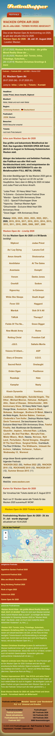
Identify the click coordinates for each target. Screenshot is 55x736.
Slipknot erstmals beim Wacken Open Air (18, 661)
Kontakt (42, 85)
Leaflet (26, 560)
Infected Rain (30, 431)
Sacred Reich (14, 365)
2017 (24, 221)
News (26, 15)
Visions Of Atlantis (14, 351)
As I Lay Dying (14, 250)
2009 (24, 224)
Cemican (40, 415)
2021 (45, 218)
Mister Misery (10, 437)
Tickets (37, 15)
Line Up (22, 85)
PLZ (15, 704)
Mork (20, 437)
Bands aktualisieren (14, 715)
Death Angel (38, 297)
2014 (42, 221)
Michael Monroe (18, 400)
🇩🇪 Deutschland (27, 110)
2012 (5, 224)
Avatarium (22, 409)
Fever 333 (15, 304)
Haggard (38, 304)
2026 (14, 218)
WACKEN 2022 (10, 465)
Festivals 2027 (15, 720)
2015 (36, 221)
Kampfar (14, 385)
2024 (26, 218)
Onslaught (38, 365)
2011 (12, 224)
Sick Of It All (38, 311)
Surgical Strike (29, 443)
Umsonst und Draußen (31, 704)
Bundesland (47, 702)
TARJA (14, 317)
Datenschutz (27, 729)
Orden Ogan (15, 371)
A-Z (19, 704)
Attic (5, 403)
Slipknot (14, 243)
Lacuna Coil (38, 250)
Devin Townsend (11, 422)
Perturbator (15, 440)
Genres (33, 702)
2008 (30, 224)
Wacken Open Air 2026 (14, 39)
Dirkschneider (35, 403)
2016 (30, 221)
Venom (14, 277)
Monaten (25, 702)
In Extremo (38, 290)
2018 (17, 221)
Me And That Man (20, 434)
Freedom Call (38, 338)
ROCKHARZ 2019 (21, 468)
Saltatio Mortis (38, 344)
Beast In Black (35, 409)
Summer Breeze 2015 (18, 471)
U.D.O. (38, 358)
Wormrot (24, 452)
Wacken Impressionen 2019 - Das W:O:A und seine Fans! (25, 676)
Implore (18, 431)
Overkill (14, 284)
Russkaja (14, 378)
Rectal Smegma (30, 440)
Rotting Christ (14, 338)
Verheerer (27, 449)
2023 (32, 218)
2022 (39, 218)
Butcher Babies (27, 415)
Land (39, 702)
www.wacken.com (21, 482)
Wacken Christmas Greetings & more (17, 645)
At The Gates (38, 263)
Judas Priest (38, 243)
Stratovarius (38, 257)
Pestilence (38, 371)
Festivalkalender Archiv (14, 718)
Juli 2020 (26, 71)
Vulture (37, 449)
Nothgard (42, 400)
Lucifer (6, 434)
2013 (48, 221)
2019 (11, 221)
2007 (37, 224)
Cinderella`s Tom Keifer (15, 419)
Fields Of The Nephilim (15, 324)
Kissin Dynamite (14, 392)
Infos (14, 85)
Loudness (8, 397)
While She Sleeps (14, 297)
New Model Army (14, 331)
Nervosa (37, 437)
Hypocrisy (15, 290)
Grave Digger (38, 324)
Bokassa (7, 412)
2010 (18, 224)
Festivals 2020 (16, 71)
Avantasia (14, 270)
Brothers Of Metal (34, 412)
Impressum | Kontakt (12, 729)
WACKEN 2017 (43, 468)
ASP (38, 351)
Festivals (14, 15)
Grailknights (21, 397)
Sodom (38, 284)
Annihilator (14, 263)
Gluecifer (7, 431)
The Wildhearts (29, 446)
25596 (5, 117)
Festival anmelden (14, 712)
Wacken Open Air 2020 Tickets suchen (24, 509)
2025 (20, 218)
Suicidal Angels (36, 397)
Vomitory (38, 392)
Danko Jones (38, 277)
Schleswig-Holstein (11, 110)
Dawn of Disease (18, 403)
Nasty (38, 385)
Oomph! (38, 270)
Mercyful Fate (37, 434)
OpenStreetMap (38, 560)
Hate (38, 378)
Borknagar (18, 412)
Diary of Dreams (14, 358)
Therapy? (38, 317)
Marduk (14, 311)
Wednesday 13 (10, 452)
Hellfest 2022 (30, 465)
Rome (38, 331)
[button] (27, 542)
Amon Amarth (14, 257)
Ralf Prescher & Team (40, 726)
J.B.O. (14, 344)
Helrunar (32, 400)
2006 (43, 224)
